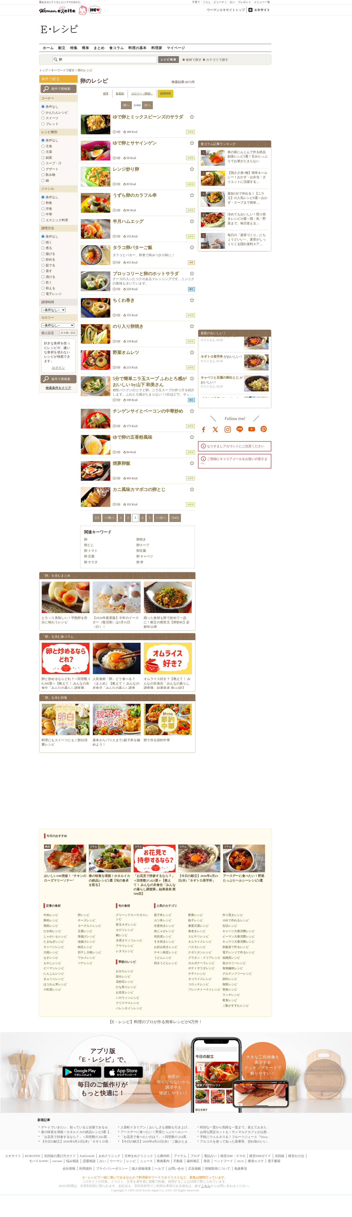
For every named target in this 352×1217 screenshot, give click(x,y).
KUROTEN (32, 1156)
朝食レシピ (229, 989)
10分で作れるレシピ (235, 920)
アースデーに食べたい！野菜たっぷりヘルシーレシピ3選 (161, 1132)
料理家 (156, 47)
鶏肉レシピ (51, 925)
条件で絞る (50, 79)
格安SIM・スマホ (232, 1156)
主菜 (49, 152)
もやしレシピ (52, 963)
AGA (240, 1161)
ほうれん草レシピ (55, 984)
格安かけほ (296, 1156)
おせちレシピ (124, 971)
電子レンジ (54, 294)
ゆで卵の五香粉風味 (132, 437)
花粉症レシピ (124, 981)
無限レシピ (229, 984)
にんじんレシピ (54, 973)
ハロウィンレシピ (127, 997)
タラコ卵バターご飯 (132, 247)
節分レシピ (123, 976)
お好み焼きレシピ (165, 947)
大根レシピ (51, 952)
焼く (49, 242)
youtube (251, 429)
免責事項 (240, 1168)
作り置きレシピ (232, 915)
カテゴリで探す (217, 60)
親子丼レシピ (163, 915)
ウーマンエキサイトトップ (226, 10)
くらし (207, 2)
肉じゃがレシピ (164, 931)
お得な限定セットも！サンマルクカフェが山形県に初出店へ (243, 1132)
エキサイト (262, 10)
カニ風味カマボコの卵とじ (139, 489)
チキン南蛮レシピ (165, 952)
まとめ (99, 47)
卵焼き (141, 539)
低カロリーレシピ (234, 963)
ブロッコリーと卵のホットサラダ (146, 273)
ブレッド (52, 124)
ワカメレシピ (86, 957)
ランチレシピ (231, 995)
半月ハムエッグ (128, 221)
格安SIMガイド (260, 1156)
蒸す (49, 271)
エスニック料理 (57, 220)
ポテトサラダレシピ (201, 968)
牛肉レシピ (51, 915)
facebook (203, 429)
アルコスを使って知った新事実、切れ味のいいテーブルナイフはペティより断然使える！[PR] (266, 1141)
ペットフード (223, 1161)
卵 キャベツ (144, 556)
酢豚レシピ (195, 915)
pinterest (263, 429)
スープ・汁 (54, 163)
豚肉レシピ (51, 920)
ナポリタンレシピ (200, 952)
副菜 (49, 157)
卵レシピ (83, 915)
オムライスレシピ (200, 941)
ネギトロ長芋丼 (212, 337)
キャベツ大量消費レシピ (238, 931)
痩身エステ (256, 1161)
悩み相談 (72, 1161)
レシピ (131, 1161)
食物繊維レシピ (232, 968)
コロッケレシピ (198, 984)
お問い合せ (176, 1168)
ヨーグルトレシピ (89, 925)
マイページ (176, 47)
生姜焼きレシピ (164, 925)
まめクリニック (109, 1156)
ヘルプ (159, 1168)
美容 (207, 1161)
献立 (62, 47)
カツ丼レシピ (163, 920)
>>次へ (161, 518)
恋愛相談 (89, 1161)
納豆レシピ (85, 947)
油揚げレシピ (86, 941)
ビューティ (220, 2)
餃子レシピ (195, 920)
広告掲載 (194, 1168)
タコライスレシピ (200, 979)
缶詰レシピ (229, 925)
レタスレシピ (124, 951)
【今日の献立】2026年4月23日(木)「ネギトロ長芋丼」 (79, 1141)
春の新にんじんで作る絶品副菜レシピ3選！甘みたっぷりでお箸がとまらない (247, 156)
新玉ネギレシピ (126, 924)
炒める (50, 259)
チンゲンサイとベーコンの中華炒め (148, 411)
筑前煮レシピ (163, 936)
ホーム (48, 47)
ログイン (58, 368)
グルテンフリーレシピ (237, 973)
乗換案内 (163, 1161)
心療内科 (163, 1156)
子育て (196, 2)
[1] (97, 518)
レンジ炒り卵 (126, 169)
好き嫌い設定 (68, 332)
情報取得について (217, 1168)
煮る (49, 248)
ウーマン (116, 1161)
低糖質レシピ (231, 957)
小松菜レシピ (52, 989)
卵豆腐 (141, 550)
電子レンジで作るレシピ (238, 952)
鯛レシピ (122, 935)
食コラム (116, 47)
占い (232, 2)
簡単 (85, 47)
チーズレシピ (86, 920)
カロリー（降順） (142, 93)
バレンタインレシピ (129, 1008)
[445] (175, 518)
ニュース (146, 1161)
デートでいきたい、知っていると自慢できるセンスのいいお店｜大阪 (90, 1127)
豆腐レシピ (85, 931)
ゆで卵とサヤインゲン (135, 143)
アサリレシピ (124, 945)
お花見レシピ (124, 992)
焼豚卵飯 (121, 463)
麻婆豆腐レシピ (198, 925)
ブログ (195, 1156)
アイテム (180, 1156)
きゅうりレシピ (54, 979)
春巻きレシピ (197, 931)
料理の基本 (137, 47)
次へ (147, 105)
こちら (205, 1186)
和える (50, 288)
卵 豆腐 (89, 556)
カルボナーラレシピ (201, 963)
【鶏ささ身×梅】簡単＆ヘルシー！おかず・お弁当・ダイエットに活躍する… (247, 177)
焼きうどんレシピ (165, 963)
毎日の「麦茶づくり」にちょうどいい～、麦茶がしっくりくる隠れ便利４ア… (247, 239)
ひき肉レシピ (52, 931)
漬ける (50, 277)
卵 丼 (139, 562)
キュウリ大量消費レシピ (238, 941)
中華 (49, 214)
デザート (52, 169)
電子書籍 (274, 1161)
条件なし (52, 106)
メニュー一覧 (262, 2)
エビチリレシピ (198, 936)
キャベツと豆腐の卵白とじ (220, 379)
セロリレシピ (124, 930)
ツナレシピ (85, 963)
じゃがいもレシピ (55, 936)
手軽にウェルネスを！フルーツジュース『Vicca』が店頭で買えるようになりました (259, 1137)
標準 (106, 93)
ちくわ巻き (124, 300)
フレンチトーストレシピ (204, 989)
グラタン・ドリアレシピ (204, 957)
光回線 (279, 1156)
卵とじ (89, 545)
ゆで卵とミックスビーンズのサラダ (148, 116)
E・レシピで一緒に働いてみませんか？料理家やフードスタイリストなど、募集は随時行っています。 (155, 1177)
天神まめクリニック (138, 1156)
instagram (227, 429)
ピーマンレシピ (54, 968)
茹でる (50, 265)
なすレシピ (51, 957)
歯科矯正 (193, 1161)
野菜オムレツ (126, 352)
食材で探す (194, 60)
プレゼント (244, 2)
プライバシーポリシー (112, 1168)
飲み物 (50, 175)
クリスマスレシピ (127, 1003)
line (239, 429)
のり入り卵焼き (128, 326)
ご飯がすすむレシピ (235, 1005)
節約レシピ (229, 979)
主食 (49, 146)
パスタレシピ (197, 947)
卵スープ (142, 545)
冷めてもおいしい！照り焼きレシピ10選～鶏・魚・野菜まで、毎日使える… (247, 218)
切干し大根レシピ (89, 952)
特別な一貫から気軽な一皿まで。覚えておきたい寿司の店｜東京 (246, 1127)
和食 (49, 203)
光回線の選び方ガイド (60, 1156)
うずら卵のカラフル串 (135, 195)
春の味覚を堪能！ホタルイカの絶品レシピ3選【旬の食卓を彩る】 (88, 1132)
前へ (126, 105)
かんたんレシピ (57, 112)
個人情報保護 (141, 1168)
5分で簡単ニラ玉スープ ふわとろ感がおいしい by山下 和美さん (150, 381)
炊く (49, 282)
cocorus (57, 1161)
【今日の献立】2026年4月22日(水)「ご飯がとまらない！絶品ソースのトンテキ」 (178, 1141)
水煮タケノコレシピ (129, 940)
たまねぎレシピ (54, 941)
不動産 (178, 1161)
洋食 (49, 208)
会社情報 (69, 1168)
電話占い (210, 1156)
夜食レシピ (229, 1000)
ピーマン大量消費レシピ (238, 936)
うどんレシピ (163, 957)
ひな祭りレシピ (126, 987)
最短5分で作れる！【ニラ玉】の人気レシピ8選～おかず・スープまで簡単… (247, 198)
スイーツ (52, 118)
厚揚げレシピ (86, 936)
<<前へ (110, 518)
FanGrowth (87, 1156)
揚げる (50, 254)
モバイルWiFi (38, 1161)
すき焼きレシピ (164, 941)
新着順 (120, 93)
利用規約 (85, 1168)
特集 (73, 47)
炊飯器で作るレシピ (235, 947)
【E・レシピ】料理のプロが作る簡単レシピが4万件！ (155, 1022)
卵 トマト (91, 550)
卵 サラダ (91, 562)
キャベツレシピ (54, 947)
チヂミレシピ (197, 973)
